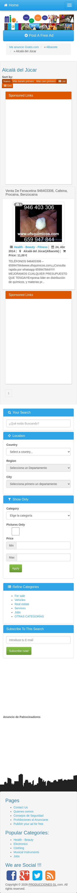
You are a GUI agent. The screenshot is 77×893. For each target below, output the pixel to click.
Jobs (18, 612)
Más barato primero (23, 81)
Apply (15, 568)
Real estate (22, 604)
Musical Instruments (26, 852)
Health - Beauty (23, 839)
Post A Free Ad (39, 35)
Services (20, 608)
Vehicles (20, 600)
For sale (20, 595)
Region (11, 460)
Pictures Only (15, 529)
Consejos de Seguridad (29, 815)
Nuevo (6, 81)
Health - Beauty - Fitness (30, 247)
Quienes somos (23, 811)
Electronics (21, 844)
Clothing (19, 848)
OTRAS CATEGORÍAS (29, 616)
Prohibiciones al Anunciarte (31, 819)
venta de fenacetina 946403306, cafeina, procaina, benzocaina (37, 192)
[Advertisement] (38, 141)
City (9, 477)
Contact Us (21, 807)
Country (11, 444)
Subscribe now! (19, 651)
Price (9, 538)
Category (12, 508)
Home (11, 4)
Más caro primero (45, 81)
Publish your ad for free (28, 824)
